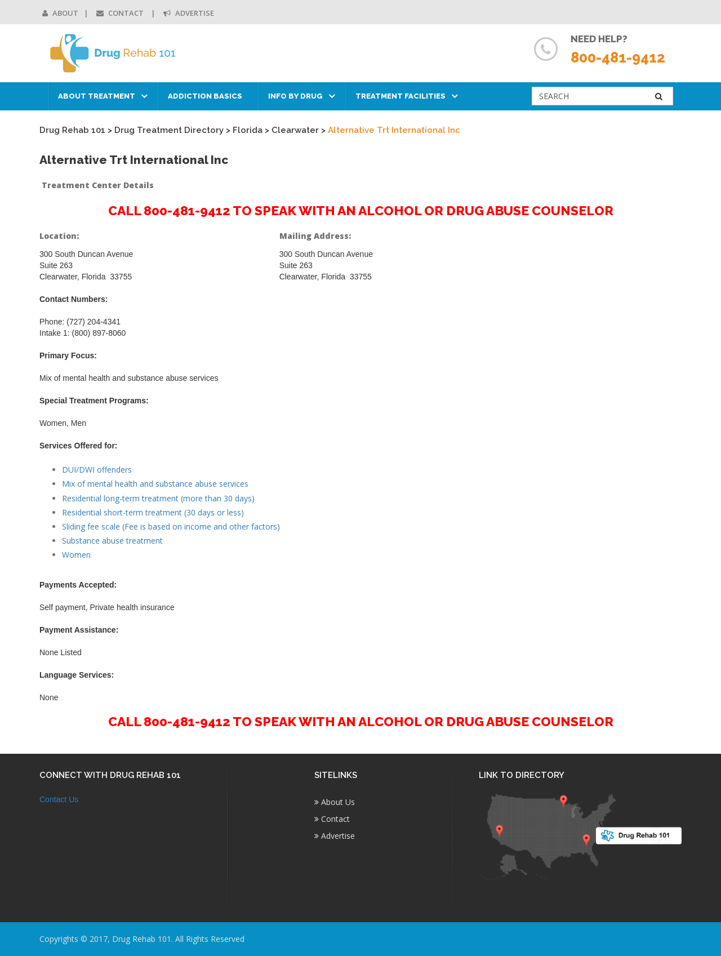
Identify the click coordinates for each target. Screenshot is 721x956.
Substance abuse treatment (112, 540)
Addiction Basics (205, 96)
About (60, 13)
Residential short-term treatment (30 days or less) (153, 512)
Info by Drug (295, 96)
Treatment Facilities (400, 96)
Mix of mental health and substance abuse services (155, 483)
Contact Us (58, 799)
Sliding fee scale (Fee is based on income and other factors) (171, 526)
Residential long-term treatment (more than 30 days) (158, 498)
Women (76, 554)
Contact (120, 13)
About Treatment (96, 96)
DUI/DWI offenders (97, 469)
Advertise (188, 13)
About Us (334, 802)
